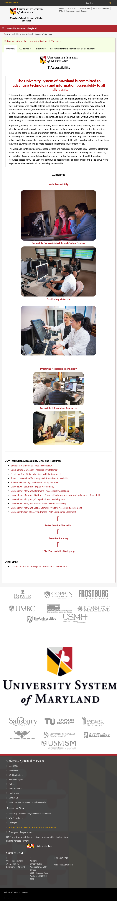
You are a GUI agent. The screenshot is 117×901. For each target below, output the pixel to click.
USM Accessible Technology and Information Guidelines (39, 566)
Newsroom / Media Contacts (76, 11)
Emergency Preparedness (21, 832)
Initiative (41, 48)
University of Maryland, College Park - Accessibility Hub (38, 499)
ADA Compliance (16, 818)
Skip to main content (11, 3)
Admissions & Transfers (67, 8)
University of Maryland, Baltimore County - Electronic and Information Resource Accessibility (56, 495)
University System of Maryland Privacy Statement (30, 813)
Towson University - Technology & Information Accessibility (40, 478)
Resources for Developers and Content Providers (72, 48)
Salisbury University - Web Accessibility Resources (35, 482)
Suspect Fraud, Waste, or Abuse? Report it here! (32, 827)
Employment (13, 793)
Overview (10, 48)
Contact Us (12, 798)
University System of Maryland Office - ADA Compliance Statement (43, 512)
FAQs (61, 11)
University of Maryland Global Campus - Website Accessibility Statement (46, 507)
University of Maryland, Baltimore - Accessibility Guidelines (40, 490)
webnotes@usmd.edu (63, 865)
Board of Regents (14, 779)
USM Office (12, 770)
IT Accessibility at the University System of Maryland (32, 41)
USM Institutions (14, 775)
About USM (12, 766)
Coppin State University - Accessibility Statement (34, 469)
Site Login (13, 822)
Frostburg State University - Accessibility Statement (36, 474)
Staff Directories (14, 788)
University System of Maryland (21, 28)
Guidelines (25, 48)
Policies (10, 784)
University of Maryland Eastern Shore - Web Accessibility (38, 503)
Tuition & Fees (84, 8)
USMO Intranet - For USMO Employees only (26, 802)
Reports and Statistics (101, 8)
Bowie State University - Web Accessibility (31, 465)
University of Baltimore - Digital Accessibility (32, 486)
